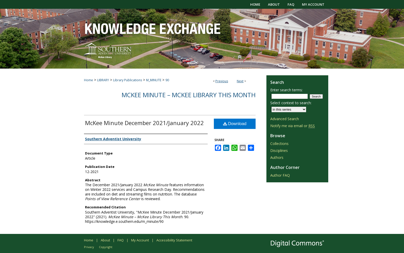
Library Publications (127, 80)
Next (240, 81)
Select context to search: (291, 102)
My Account (140, 240)
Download (235, 123)
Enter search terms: (286, 89)
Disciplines (279, 150)
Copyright (105, 247)
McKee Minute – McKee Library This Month (189, 95)
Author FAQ (280, 175)
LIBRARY (103, 80)
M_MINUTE (153, 80)
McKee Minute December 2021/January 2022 (144, 123)
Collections (279, 143)
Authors (276, 157)
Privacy (89, 247)
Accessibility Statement (174, 240)
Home (88, 80)
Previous (221, 81)
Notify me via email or (292, 125)
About (105, 240)
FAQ (120, 240)
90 (167, 80)
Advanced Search (284, 118)
